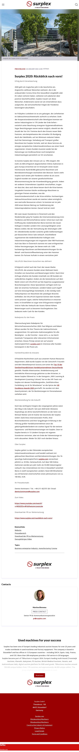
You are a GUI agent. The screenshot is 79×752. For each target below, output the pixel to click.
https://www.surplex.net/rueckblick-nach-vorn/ (33, 518)
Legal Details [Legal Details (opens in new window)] (39, 731)
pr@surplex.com (39, 618)
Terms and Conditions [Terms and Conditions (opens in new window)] (39, 734)
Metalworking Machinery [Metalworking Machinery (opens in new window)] (39, 719)
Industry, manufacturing (41, 548)
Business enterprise (23, 548)
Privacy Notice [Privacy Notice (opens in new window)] (39, 728)
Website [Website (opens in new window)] (18, 530)
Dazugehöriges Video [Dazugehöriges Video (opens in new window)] (23, 539)
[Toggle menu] (3, 4)
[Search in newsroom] (76, 4)
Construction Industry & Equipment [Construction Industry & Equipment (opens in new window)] (39, 725)
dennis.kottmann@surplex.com (27, 491)
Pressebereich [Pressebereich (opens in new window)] (20, 533)
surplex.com (43, 459)
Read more (39, 675)
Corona (54, 548)
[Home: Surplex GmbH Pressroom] (39, 4)
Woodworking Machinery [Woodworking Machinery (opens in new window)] (39, 722)
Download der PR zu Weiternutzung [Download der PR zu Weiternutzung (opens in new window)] (29, 536)
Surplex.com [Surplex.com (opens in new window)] (39, 716)
